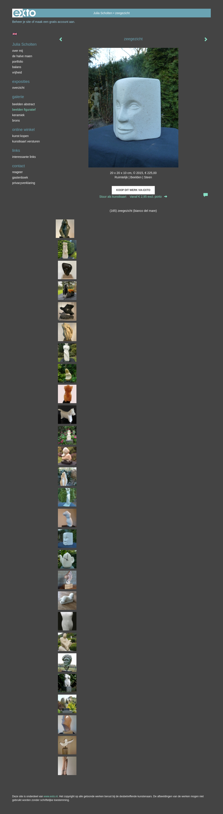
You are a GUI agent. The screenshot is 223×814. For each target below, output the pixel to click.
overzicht (18, 87)
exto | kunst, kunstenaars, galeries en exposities (24, 13)
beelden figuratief (23, 109)
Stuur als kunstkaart (133, 196)
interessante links (24, 157)
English (14, 34)
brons (16, 120)
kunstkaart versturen (26, 141)
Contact (18, 166)
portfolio (17, 61)
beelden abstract (23, 104)
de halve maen (22, 56)
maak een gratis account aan (54, 21)
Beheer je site (21, 21)
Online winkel (23, 129)
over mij (17, 50)
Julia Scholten (102, 13)
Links (16, 150)
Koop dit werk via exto (133, 190)
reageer (17, 172)
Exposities (21, 81)
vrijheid (17, 72)
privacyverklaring (23, 183)
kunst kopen (20, 136)
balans (16, 67)
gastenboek (20, 177)
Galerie (18, 97)
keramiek (18, 115)
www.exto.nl (51, 796)
